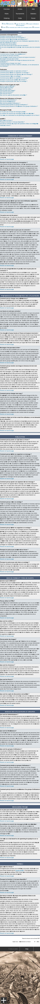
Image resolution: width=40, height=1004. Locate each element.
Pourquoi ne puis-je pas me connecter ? (11, 36)
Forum (33, 18)
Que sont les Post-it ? (6, 93)
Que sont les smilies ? (6, 89)
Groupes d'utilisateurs (32, 23)
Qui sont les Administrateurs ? (8, 100)
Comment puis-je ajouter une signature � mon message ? (16, 74)
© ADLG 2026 (13, 949)
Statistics (33, 13)
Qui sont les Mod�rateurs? (7, 101)
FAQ (4, 23)
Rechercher (10, 23)
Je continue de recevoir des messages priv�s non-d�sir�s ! (17, 113)
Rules (7, 13)
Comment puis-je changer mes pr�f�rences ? (13, 54)
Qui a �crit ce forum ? (6, 120)
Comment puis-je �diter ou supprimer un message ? (14, 72)
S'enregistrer (20, 25)
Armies (20, 9)
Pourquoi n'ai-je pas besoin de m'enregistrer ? (13, 37)
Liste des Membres (20, 23)
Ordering (6, 18)
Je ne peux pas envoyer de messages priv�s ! (13, 111)
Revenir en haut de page (7, 159)
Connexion (35, 27)
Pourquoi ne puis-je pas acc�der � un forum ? (13, 79)
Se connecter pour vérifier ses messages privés (19, 27)
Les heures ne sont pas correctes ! (9, 55)
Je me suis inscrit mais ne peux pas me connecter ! (14, 45)
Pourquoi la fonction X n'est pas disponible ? (12, 122)
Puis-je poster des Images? (7, 90)
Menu (4, 1000)
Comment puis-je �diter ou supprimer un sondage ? (14, 78)
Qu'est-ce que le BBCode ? (7, 86)
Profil (3, 27)
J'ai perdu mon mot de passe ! (8, 44)
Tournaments (20, 13)
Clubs (20, 18)
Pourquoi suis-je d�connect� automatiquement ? (14, 39)
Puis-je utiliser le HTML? (7, 87)
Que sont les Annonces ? (7, 92)
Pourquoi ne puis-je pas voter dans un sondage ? (13, 81)
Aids (33, 9)
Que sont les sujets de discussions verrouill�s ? (13, 95)
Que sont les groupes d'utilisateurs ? (10, 103)
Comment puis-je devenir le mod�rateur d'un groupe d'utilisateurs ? (19, 106)
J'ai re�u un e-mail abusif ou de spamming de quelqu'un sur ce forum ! (20, 115)
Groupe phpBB (19, 870)
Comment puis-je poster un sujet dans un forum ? (14, 71)
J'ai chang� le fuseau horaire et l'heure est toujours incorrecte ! (17, 57)
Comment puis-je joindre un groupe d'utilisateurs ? (14, 104)
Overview (7, 9)
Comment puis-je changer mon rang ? (10, 63)
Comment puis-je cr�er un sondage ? (10, 76)
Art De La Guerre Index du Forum (1, 30)
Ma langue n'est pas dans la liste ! (9, 59)
